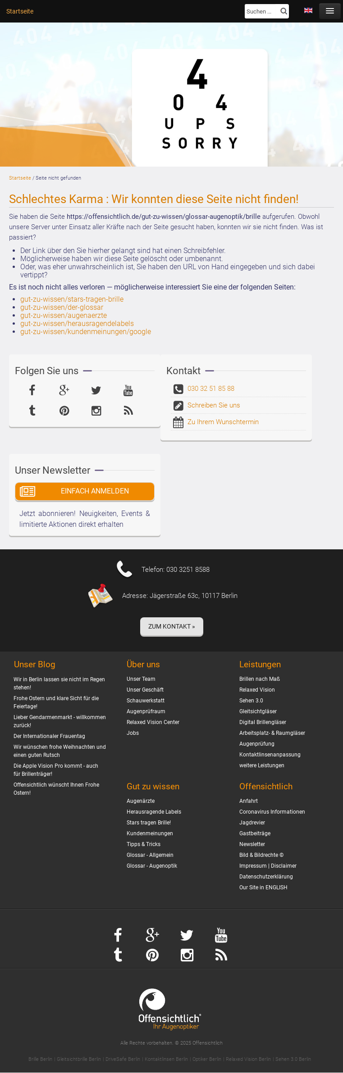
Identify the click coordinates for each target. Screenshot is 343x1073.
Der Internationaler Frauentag (49, 736)
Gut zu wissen (153, 786)
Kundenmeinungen (150, 833)
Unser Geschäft (145, 690)
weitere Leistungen (261, 765)
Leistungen (260, 664)
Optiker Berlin (206, 1059)
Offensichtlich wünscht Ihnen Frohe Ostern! (56, 789)
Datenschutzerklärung (266, 877)
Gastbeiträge (254, 833)
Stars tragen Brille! (149, 822)
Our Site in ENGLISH (263, 887)
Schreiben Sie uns (214, 405)
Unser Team (141, 679)
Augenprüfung (256, 744)
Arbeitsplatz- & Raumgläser (272, 733)
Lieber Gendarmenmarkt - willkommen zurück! (60, 721)
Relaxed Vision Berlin (248, 1059)
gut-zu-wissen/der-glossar (61, 307)
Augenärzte (141, 801)
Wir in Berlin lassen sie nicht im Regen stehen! (59, 683)
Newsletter (252, 844)
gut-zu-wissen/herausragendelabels (77, 323)
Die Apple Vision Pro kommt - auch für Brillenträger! (56, 770)
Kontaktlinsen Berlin (166, 1059)
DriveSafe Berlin (122, 1059)
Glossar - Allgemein (150, 855)
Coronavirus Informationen (272, 812)
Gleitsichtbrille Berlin (79, 1059)
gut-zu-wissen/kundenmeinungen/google (85, 331)
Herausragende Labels (154, 812)
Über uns (143, 664)
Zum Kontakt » (171, 626)
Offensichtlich (266, 786)
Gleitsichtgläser (258, 711)
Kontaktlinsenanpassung (270, 755)
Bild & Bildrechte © (261, 855)
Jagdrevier (252, 822)
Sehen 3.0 (251, 700)
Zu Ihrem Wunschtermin (223, 422)
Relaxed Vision (257, 690)
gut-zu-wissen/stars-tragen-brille (71, 299)
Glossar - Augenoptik (152, 866)
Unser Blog (34, 665)
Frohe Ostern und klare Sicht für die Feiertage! (56, 702)
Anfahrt (248, 801)
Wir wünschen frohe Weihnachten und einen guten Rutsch (60, 751)
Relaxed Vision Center (153, 722)
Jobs (133, 733)
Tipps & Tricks (143, 844)
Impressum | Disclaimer (268, 866)
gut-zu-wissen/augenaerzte (63, 315)
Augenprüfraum (146, 711)
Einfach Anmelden (95, 491)
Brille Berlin (40, 1059)
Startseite (19, 11)
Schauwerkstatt (146, 700)
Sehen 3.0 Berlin (293, 1059)
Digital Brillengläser (262, 722)
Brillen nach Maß (259, 679)
